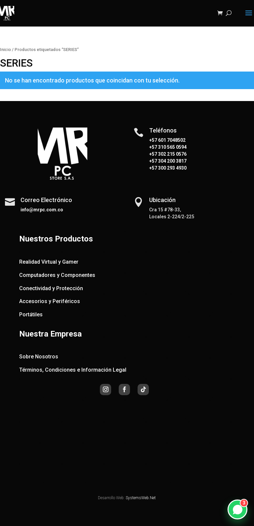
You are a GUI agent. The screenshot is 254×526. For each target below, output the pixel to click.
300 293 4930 (172, 168)
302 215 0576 (172, 154)
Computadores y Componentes (57, 275)
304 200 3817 (172, 161)
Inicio (5, 49)
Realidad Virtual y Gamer (48, 262)
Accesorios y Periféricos (49, 301)
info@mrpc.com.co (42, 209)
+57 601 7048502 (167, 140)
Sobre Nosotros (38, 356)
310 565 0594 (172, 147)
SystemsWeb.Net (141, 498)
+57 (153, 147)
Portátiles (31, 314)
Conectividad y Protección (51, 288)
